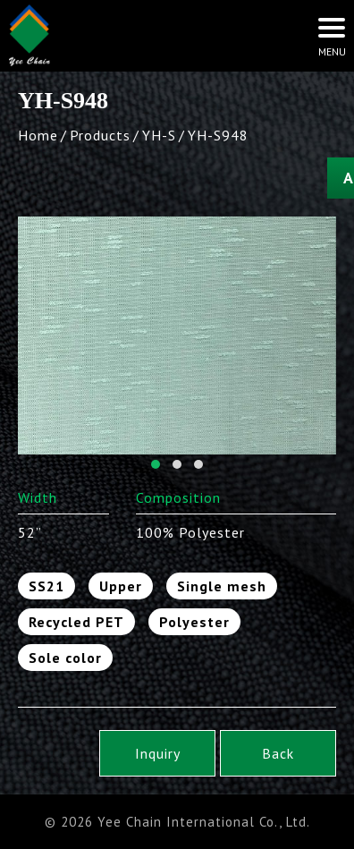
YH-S (159, 135)
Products (100, 135)
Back (278, 753)
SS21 (46, 586)
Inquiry (158, 753)
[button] (155, 464)
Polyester (194, 622)
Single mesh (221, 586)
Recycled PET (76, 622)
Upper (120, 586)
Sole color (65, 657)
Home (38, 135)
